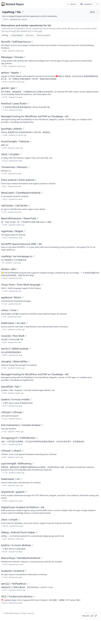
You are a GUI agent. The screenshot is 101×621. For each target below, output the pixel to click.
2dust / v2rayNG (10, 154)
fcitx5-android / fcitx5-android (17, 179)
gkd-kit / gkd (8, 88)
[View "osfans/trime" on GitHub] (18, 310)
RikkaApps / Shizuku (12, 57)
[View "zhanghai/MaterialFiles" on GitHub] (29, 361)
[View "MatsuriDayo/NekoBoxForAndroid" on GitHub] (41, 558)
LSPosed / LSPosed (11, 412)
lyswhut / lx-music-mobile (15, 399)
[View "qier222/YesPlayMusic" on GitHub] (28, 584)
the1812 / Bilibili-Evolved (14, 348)
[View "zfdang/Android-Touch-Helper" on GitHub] (37, 532)
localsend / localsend (12, 570)
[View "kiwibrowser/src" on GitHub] (21, 479)
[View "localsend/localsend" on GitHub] (26, 571)
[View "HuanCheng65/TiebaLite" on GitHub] (31, 141)
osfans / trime (8, 310)
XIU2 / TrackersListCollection (17, 596)
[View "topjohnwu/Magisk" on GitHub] (25, 231)
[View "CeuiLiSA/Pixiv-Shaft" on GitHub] (26, 336)
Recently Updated (43, 35)
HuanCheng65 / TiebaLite (15, 141)
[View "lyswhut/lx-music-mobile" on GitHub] (31, 399)
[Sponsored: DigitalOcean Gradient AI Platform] (50, 509)
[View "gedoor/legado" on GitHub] (20, 72)
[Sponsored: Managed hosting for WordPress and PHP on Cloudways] (50, 118)
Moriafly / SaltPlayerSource (16, 41)
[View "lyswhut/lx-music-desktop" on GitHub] (32, 545)
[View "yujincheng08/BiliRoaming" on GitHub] (33, 463)
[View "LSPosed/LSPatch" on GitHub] (23, 451)
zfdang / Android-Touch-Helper (18, 532)
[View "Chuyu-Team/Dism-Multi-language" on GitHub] (42, 284)
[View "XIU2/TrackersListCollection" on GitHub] (34, 596)
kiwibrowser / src (10, 479)
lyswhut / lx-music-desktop (16, 545)
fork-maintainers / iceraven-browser (21, 425)
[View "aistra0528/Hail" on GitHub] (21, 386)
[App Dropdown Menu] (97, 4)
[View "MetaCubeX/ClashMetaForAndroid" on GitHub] (42, 193)
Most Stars (30, 35)
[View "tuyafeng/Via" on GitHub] (23, 12)
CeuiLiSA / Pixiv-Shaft (12, 335)
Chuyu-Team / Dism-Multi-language (20, 284)
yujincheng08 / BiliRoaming (16, 463)
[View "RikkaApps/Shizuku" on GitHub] (25, 57)
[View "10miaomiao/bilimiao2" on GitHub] (29, 167)
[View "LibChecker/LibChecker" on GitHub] (29, 205)
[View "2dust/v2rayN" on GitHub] (19, 519)
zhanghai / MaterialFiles (14, 361)
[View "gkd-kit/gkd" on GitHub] (17, 88)
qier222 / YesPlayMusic (13, 583)
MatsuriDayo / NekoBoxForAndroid (20, 558)
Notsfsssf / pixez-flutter (14, 103)
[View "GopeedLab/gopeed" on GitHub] (26, 492)
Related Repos (15, 4)
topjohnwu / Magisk (12, 231)
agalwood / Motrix (11, 297)
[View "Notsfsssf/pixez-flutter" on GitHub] (28, 103)
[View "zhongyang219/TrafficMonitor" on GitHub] (37, 438)
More (94, 12)
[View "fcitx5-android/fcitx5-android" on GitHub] (36, 180)
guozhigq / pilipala (11, 128)
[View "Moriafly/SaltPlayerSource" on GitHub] (32, 42)
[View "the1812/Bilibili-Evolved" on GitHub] (30, 349)
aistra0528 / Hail (10, 386)
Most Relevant (17, 35)
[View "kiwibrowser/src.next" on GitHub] (27, 323)
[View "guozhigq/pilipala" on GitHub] (23, 129)
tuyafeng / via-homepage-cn (16, 256)
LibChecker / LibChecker (14, 205)
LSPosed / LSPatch (11, 450)
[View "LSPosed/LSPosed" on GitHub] (23, 412)
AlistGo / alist (8, 269)
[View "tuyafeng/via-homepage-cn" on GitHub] (34, 256)
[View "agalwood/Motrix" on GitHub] (23, 297)
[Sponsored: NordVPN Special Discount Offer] (50, 246)
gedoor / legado (10, 72)
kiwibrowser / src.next (13, 323)
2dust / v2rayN (9, 519)
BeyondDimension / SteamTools (18, 218)
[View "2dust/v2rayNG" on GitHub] (20, 154)
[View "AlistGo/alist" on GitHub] (17, 269)
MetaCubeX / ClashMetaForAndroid (20, 192)
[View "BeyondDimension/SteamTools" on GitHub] (38, 218)
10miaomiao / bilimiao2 (14, 167)
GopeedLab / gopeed (12, 491)
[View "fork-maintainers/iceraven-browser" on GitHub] (42, 425)
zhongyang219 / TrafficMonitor (18, 437)
